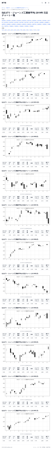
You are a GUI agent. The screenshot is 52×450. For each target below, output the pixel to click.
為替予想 (48, 447)
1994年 (21, 26)
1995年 (16, 26)
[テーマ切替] (45, 2)
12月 (38, 30)
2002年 (29, 24)
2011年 (31, 22)
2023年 (19, 20)
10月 (31, 30)
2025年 (9, 20)
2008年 (47, 22)
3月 (9, 30)
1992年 (31, 26)
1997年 (6, 26)
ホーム (3, 7)
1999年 (44, 24)
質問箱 (43, 447)
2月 (6, 30)
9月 (27, 30)
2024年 (14, 20)
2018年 (44, 20)
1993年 (26, 26)
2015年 (11, 22)
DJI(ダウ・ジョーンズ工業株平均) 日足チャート (17, 7)
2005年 (14, 24)
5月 (15, 30)
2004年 (19, 24)
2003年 (24, 24)
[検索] (42, 2)
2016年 (6, 22)
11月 (34, 30)
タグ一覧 (39, 447)
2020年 (34, 20)
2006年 (9, 24)
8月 (24, 30)
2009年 (42, 22)
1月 (3, 30)
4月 (12, 30)
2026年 (4, 20)
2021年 (29, 20)
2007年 (4, 24)
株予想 (4, 3)
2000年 (39, 24)
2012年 (26, 22)
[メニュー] (48, 2)
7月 (21, 30)
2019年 (39, 20)
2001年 (34, 24)
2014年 (16, 22)
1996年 (11, 26)
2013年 (21, 22)
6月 (18, 30)
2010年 (37, 22)
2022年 (24, 20)
